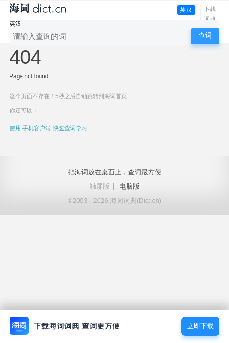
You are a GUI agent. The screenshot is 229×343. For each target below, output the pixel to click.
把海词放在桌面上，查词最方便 (114, 172)
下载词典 (210, 14)
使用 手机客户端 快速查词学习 (48, 128)
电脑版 (129, 186)
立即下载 (200, 326)
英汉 (186, 10)
